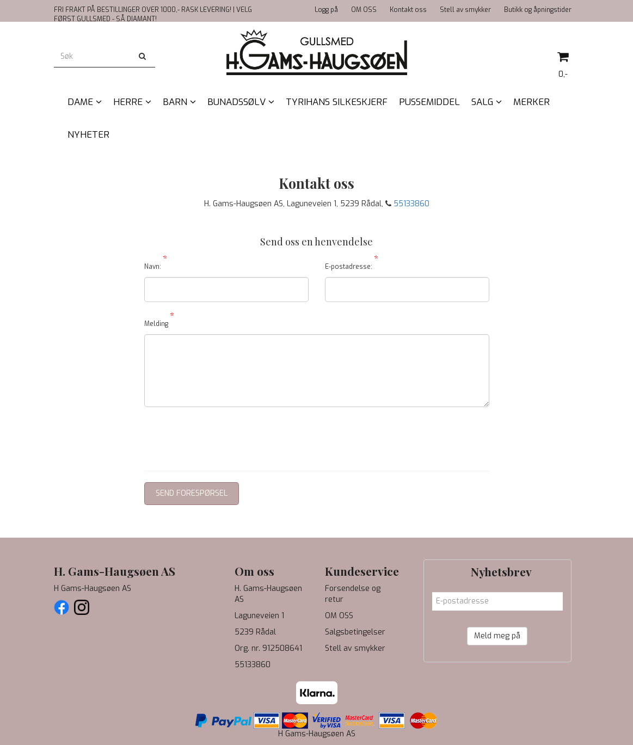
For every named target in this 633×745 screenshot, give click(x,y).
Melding (159, 322)
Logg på (326, 9)
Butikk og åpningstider (537, 9)
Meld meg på (497, 636)
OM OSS (364, 9)
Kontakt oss (408, 9)
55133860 (411, 204)
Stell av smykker (465, 9)
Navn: (155, 264)
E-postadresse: (351, 264)
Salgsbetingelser (355, 632)
